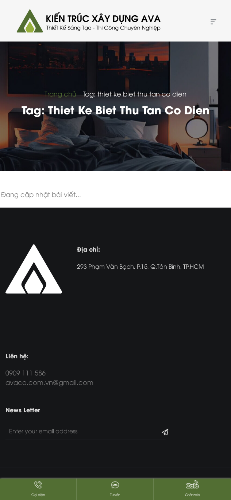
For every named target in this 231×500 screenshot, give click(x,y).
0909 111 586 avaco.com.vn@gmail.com (49, 377)
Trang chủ (60, 93)
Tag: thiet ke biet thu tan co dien (134, 93)
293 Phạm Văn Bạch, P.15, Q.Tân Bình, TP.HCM (140, 266)
